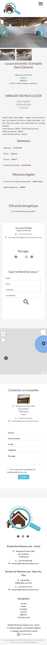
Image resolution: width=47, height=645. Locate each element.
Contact (23, 107)
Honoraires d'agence (32, 628)
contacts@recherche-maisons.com (25, 421)
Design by (26, 634)
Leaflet (44, 373)
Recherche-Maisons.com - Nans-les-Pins (23, 573)
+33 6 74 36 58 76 (25, 234)
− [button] (3, 335)
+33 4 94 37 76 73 (25, 587)
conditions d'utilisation (16, 642)
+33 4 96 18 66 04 (25, 418)
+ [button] (3, 331)
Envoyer (23, 477)
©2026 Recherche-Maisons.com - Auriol (23, 625)
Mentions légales (15, 628)
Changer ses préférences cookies (25, 631)
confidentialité (37, 640)
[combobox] (23, 278)
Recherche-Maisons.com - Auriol (23, 546)
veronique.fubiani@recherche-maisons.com (25, 237)
